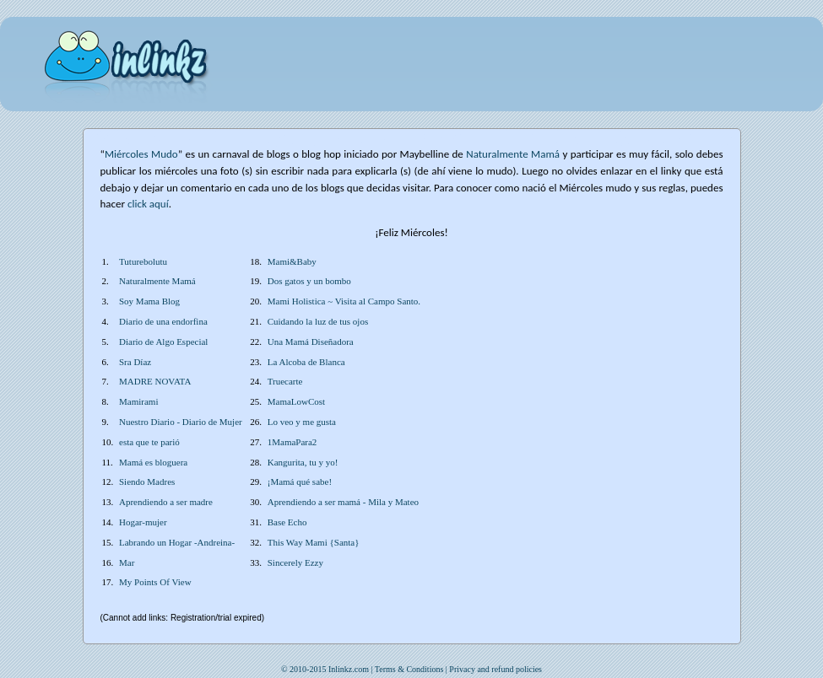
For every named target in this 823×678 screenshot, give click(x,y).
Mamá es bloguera (153, 462)
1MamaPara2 (292, 442)
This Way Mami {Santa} (314, 542)
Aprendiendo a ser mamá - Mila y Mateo (343, 502)
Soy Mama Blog (149, 301)
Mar (126, 562)
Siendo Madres (147, 481)
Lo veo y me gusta (302, 422)
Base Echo (287, 522)
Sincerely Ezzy (295, 562)
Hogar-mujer (143, 522)
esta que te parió (149, 442)
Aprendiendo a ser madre (166, 502)
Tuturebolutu (143, 261)
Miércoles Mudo (141, 154)
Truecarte (285, 381)
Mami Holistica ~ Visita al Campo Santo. (344, 301)
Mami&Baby (292, 261)
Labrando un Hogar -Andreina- (177, 542)
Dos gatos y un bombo (309, 281)
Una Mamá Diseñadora (311, 341)
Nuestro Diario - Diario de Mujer (180, 422)
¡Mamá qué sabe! (300, 481)
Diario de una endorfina (163, 321)
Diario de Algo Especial (163, 341)
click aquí (148, 203)
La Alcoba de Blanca (306, 362)
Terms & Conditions (409, 669)
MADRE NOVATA (155, 381)
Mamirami (138, 401)
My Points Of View (155, 582)
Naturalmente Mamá (157, 281)
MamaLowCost (296, 401)
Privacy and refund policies (495, 669)
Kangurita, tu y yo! (303, 462)
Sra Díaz (135, 362)
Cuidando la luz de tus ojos (318, 321)
